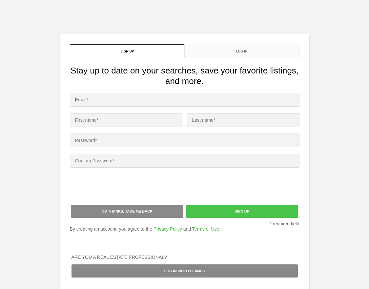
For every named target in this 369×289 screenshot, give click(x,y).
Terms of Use (205, 229)
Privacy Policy (168, 229)
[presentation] (120, 187)
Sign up (127, 51)
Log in (241, 51)
